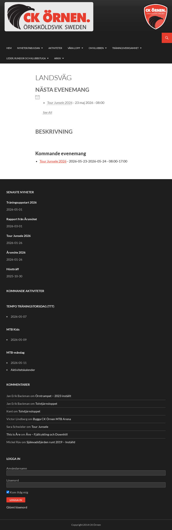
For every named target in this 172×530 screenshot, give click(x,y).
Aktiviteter (55, 48)
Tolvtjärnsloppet (46, 403)
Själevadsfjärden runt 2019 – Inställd (51, 442)
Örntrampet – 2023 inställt (53, 396)
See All (47, 112)
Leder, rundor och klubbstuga (26, 58)
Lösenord (12, 480)
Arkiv (57, 58)
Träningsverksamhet (125, 48)
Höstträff (12, 269)
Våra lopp (74, 48)
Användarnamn (16, 468)
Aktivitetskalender (23, 370)
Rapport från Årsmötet (21, 219)
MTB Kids (12, 329)
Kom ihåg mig (17, 492)
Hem (9, 48)
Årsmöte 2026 (15, 252)
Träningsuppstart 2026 (21, 202)
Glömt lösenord (16, 507)
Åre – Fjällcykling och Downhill (47, 434)
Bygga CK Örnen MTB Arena (52, 419)
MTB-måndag (15, 352)
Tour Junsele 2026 (59, 102)
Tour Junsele (39, 426)
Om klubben (96, 48)
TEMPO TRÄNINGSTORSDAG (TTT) (30, 306)
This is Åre (13, 434)
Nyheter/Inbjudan (28, 48)
